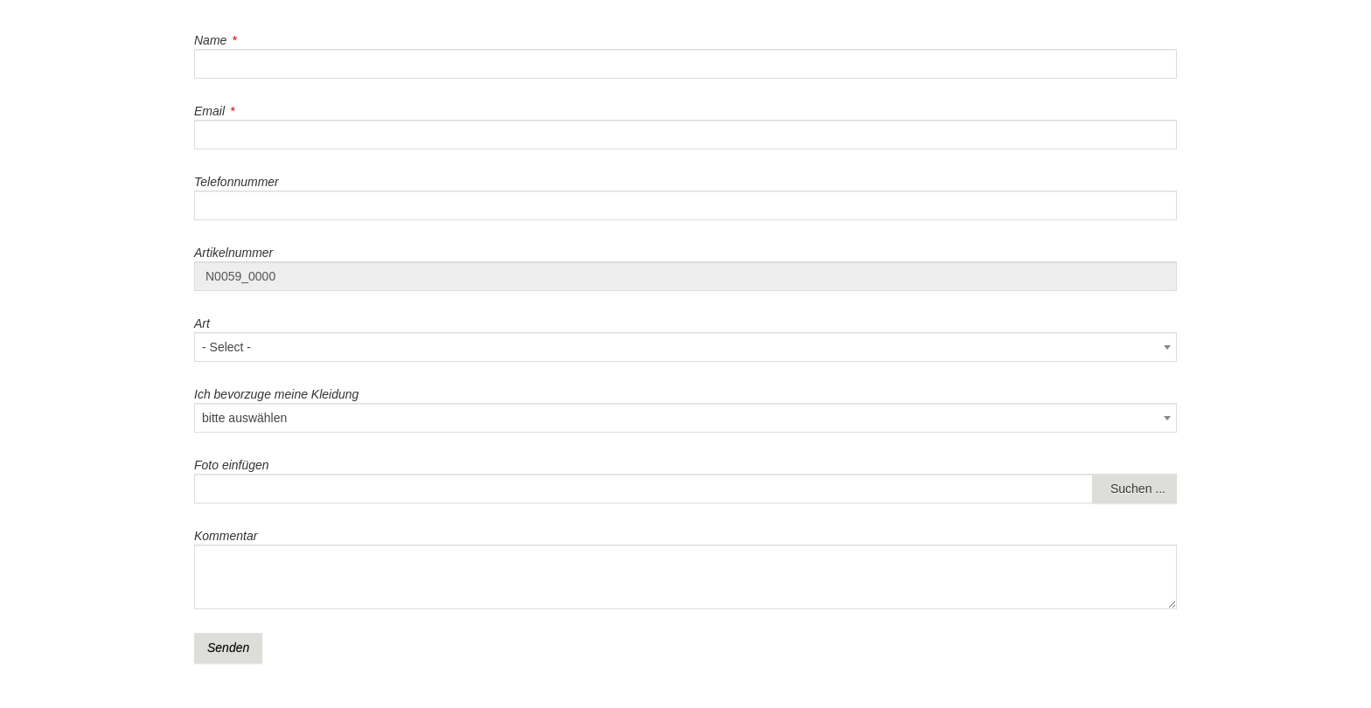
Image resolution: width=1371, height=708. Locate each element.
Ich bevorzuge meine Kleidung (276, 394)
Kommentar (225, 536)
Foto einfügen (231, 465)
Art (202, 323)
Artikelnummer (233, 253)
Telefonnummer (236, 182)
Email (209, 111)
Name (210, 40)
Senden (228, 648)
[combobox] (685, 347)
